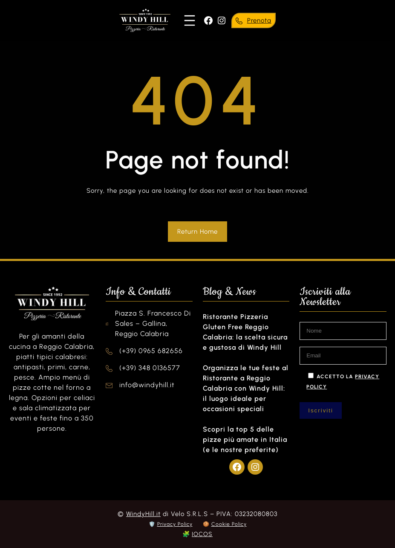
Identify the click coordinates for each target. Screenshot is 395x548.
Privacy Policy (175, 524)
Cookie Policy (229, 524)
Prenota (259, 20)
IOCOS (202, 534)
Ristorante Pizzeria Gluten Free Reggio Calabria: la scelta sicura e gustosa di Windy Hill (245, 332)
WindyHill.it (143, 514)
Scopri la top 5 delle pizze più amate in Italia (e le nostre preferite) (245, 439)
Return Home (197, 231)
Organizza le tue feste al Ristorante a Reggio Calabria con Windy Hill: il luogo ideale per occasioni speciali (245, 388)
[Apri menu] (190, 20)
